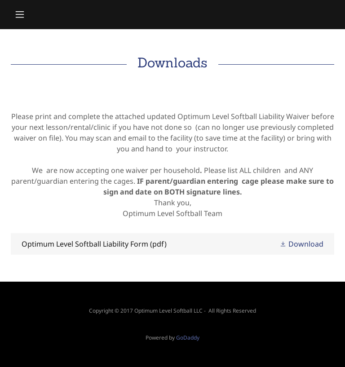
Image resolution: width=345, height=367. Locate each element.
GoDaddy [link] (187, 337)
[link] (172, 244)
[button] (35, 14)
